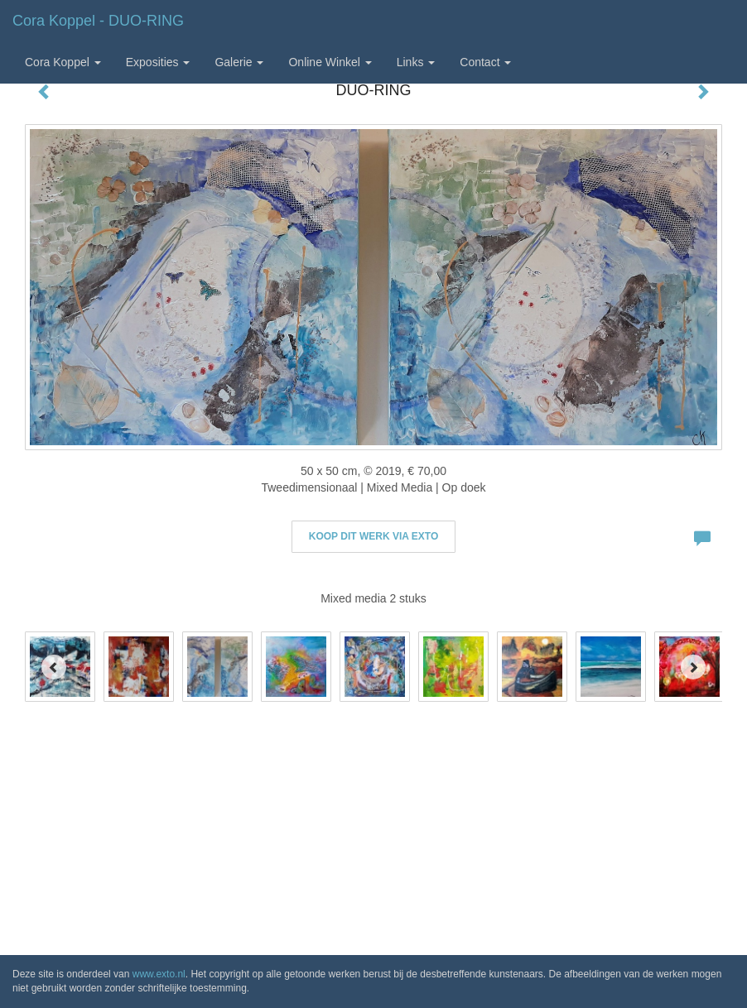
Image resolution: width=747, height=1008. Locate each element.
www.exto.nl (159, 974)
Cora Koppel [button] (63, 62)
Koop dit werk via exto (373, 536)
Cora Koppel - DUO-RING (98, 20)
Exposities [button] (158, 62)
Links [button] (416, 62)
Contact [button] (485, 62)
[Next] (693, 667)
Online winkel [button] (329, 62)
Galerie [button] (238, 62)
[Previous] (53, 667)
